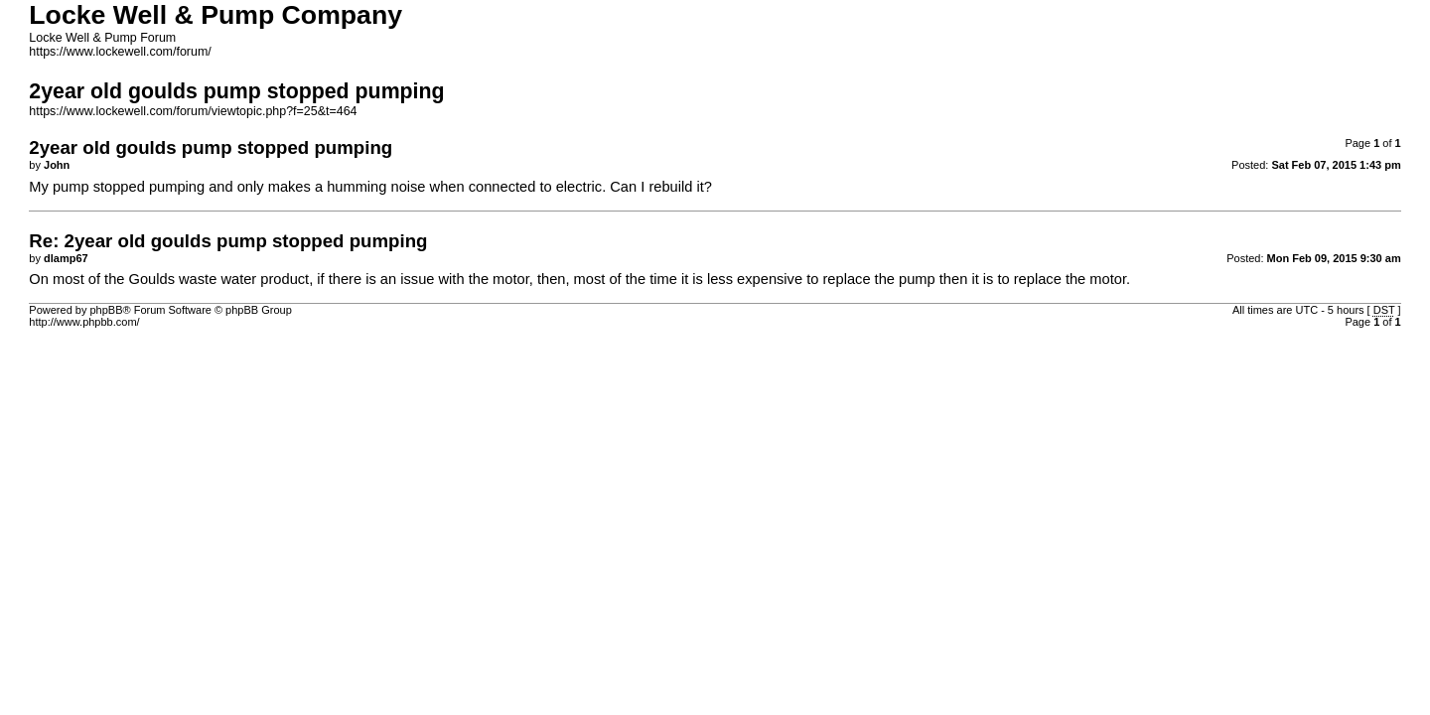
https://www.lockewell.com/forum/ (120, 52)
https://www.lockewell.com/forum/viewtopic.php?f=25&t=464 (193, 111)
